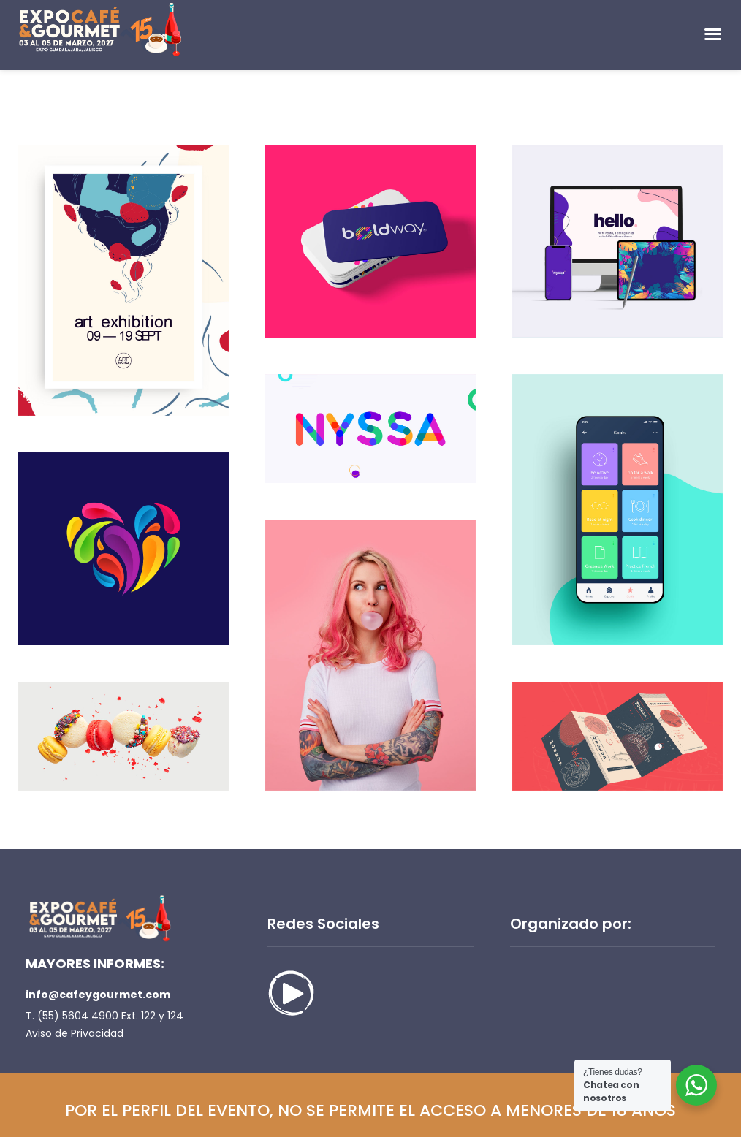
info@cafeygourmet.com (98, 994)
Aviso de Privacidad (74, 1033)
